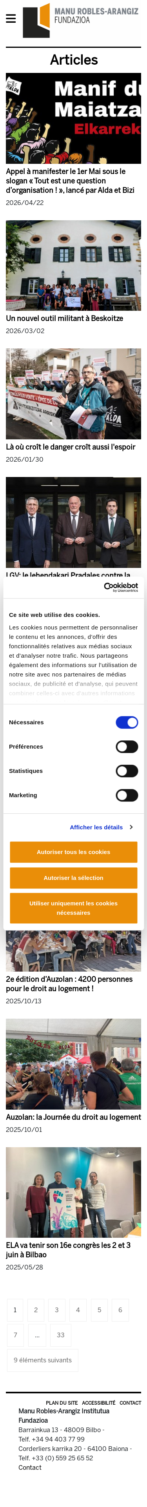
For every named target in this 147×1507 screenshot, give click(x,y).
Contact (130, 1403)
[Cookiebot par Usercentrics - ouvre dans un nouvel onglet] (104, 587)
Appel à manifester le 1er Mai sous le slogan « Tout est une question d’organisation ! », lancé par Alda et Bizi (70, 181)
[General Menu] (13, 20)
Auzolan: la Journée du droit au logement (73, 1117)
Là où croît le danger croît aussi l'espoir (70, 447)
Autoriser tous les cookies (74, 852)
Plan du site (62, 1403)
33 (61, 1335)
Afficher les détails (96, 827)
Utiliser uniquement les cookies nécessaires (73, 908)
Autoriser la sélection (73, 877)
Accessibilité (98, 1403)
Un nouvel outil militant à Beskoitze (64, 318)
